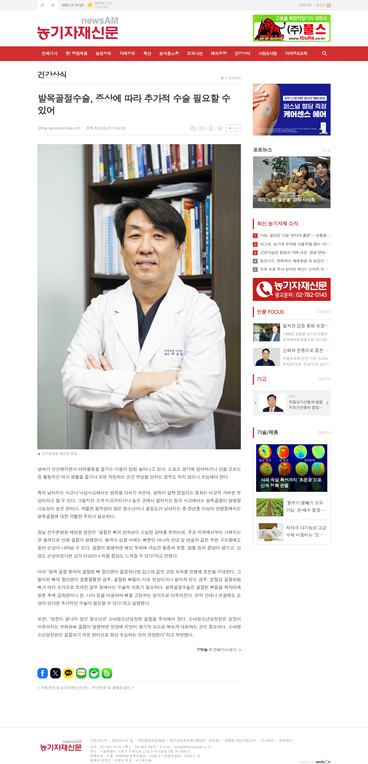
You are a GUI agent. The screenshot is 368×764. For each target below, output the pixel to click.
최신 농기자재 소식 (277, 223)
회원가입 (305, 5)
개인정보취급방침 (151, 740)
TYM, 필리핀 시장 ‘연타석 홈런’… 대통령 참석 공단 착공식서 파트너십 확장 (295, 235)
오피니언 (195, 53)
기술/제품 (267, 432)
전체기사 (49, 53)
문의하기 (285, 740)
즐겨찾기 (53, 5)
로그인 (320, 5)
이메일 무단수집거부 (240, 740)
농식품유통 (169, 53)
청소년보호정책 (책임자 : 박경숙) (195, 740)
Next (323, 182)
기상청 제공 (101, 7)
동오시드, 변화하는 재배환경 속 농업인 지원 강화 (295, 261)
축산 (147, 53)
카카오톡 (68, 673)
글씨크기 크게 (230, 128)
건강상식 (242, 53)
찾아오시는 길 (122, 740)
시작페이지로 (42, 5)
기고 (261, 379)
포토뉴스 (262, 149)
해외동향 (218, 53)
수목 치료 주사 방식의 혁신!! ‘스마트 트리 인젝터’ (295, 269)
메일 (202, 128)
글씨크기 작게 (237, 128)
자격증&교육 (296, 53)
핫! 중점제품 (76, 53)
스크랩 (220, 128)
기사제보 (267, 740)
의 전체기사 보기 (216, 649)
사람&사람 (267, 53)
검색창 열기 (325, 53)
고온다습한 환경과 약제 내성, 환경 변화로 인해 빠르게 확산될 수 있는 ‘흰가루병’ (295, 252)
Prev (260, 182)
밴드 (107, 673)
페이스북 (42, 673)
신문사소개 (98, 740)
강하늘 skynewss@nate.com (58, 127)
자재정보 (127, 53)
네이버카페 (94, 673)
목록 (193, 128)
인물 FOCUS (270, 311)
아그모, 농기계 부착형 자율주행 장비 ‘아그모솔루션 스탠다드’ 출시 (295, 244)
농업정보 (103, 53)
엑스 (55, 673)
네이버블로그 (81, 673)
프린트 (211, 128)
